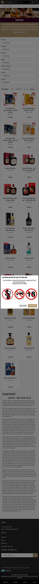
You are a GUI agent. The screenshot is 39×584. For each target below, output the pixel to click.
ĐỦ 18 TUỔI (32, 306)
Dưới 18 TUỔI (23, 306)
